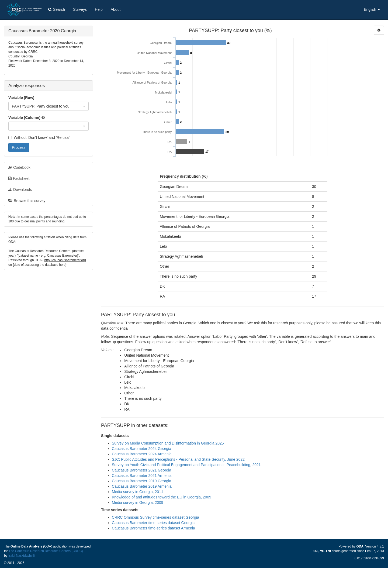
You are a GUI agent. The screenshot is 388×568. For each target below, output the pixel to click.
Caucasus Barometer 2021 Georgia (141, 470)
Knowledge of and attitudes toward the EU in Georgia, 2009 (161, 497)
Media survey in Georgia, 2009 (137, 502)
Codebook (19, 167)
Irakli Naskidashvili (21, 555)
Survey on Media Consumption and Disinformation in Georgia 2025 (168, 443)
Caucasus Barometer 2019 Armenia (142, 486)
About (116, 9)
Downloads (20, 189)
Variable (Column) (24, 117)
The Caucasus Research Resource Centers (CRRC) (46, 551)
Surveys (80, 9)
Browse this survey (26, 200)
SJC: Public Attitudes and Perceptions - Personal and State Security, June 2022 (178, 459)
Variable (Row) (21, 97)
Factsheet (18, 178)
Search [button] (56, 9)
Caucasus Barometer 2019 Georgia (141, 481)
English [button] (372, 9)
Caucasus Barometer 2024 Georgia (141, 448)
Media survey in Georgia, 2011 (137, 492)
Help (99, 9)
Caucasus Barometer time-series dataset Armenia (153, 528)
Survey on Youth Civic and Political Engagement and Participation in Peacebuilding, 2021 (186, 465)
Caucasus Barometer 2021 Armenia (142, 475)
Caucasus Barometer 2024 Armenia (142, 454)
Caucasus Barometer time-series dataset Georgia (153, 523)
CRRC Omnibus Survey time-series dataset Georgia (155, 517)
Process (19, 147)
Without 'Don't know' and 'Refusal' (39, 137)
